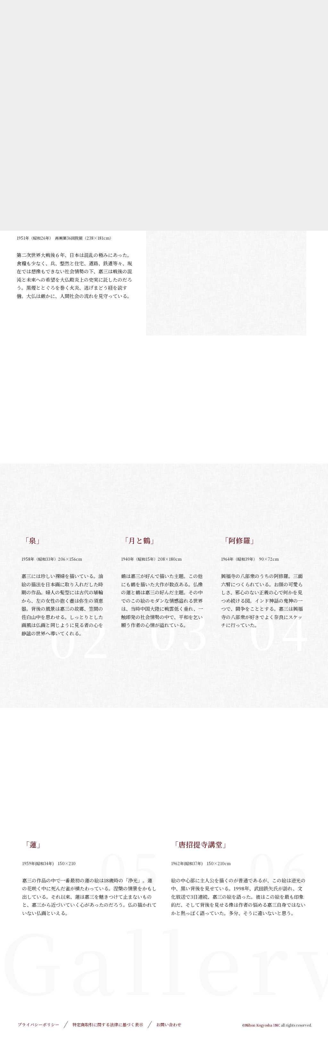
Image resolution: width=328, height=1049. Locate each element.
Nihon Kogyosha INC (262, 1025)
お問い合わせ (168, 1024)
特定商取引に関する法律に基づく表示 (107, 1024)
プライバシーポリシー (38, 1024)
